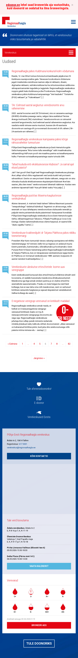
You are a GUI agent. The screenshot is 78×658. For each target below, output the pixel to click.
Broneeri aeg (39, 625)
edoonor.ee (13, 5)
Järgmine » (39, 358)
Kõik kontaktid (39, 456)
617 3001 (23, 444)
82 (69, 343)
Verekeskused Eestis (39, 417)
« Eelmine (12, 343)
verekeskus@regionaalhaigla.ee (21, 447)
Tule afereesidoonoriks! (39, 388)
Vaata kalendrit (39, 566)
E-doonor (39, 403)
